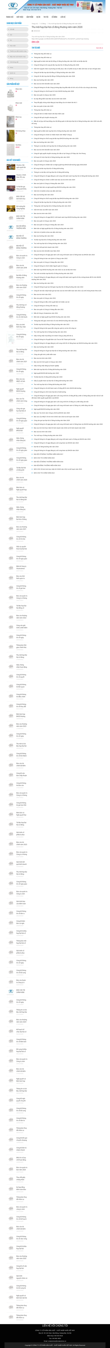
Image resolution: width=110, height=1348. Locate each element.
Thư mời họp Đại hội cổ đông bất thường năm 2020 (49, 384)
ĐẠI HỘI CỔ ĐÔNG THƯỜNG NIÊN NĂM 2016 (47, 461)
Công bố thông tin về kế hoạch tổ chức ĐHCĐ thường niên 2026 (53, 91)
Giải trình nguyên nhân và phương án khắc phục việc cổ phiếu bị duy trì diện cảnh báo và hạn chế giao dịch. (66, 69)
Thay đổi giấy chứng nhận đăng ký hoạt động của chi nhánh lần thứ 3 (54, 102)
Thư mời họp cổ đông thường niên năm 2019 (47, 435)
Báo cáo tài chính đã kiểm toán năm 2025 (46, 84)
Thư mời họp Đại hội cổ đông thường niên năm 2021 (49, 332)
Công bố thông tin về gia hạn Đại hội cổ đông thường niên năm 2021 (54, 350)
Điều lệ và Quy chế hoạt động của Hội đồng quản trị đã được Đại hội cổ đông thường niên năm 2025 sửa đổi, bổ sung (67, 122)
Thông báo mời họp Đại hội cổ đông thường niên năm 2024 (51, 206)
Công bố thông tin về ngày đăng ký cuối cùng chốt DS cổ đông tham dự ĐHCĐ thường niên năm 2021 (64, 343)
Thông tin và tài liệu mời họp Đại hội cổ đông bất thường (50, 172)
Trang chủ (9, 17)
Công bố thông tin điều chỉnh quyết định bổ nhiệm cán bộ (50, 302)
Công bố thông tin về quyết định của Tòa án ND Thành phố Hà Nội (53, 339)
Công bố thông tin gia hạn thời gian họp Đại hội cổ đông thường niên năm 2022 (57, 287)
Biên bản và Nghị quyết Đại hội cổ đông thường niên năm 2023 (52, 228)
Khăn (10, 67)
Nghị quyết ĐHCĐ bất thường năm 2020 (45, 373)
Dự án (38, 17)
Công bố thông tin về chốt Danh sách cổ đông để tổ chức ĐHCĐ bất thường (56, 388)
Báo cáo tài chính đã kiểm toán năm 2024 (46, 150)
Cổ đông (54, 17)
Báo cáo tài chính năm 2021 (41, 294)
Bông (10, 78)
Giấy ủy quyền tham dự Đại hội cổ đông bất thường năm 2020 (52, 380)
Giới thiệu (20, 17)
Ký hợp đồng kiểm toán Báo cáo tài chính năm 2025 (49, 99)
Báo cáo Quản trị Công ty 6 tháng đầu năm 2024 (48, 183)
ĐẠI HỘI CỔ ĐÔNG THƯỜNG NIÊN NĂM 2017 (47, 454)
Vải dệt (11, 29)
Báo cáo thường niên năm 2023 (43, 195)
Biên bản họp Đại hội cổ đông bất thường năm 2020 (49, 369)
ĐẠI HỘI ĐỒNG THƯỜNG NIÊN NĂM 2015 (46, 465)
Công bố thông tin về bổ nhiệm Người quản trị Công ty (50, 266)
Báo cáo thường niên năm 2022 (43, 236)
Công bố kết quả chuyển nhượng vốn (44, 117)
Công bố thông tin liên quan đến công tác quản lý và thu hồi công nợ (54, 328)
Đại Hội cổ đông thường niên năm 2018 (45, 446)
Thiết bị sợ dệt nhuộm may (17, 51)
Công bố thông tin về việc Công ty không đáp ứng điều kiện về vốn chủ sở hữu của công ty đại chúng (64, 87)
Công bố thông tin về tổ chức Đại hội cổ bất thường (49, 392)
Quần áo (11, 73)
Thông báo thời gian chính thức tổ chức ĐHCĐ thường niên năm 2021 (54, 320)
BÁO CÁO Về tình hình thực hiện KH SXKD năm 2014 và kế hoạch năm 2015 (57, 469)
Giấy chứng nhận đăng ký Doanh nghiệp (45, 365)
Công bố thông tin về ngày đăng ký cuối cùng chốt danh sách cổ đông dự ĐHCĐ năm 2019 (61, 439)
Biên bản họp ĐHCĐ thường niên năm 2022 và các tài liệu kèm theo (54, 269)
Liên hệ (62, 17)
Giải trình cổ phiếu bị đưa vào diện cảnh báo (46, 191)
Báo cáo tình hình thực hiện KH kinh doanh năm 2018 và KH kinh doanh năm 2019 (58, 428)
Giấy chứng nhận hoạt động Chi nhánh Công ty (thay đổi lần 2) (52, 335)
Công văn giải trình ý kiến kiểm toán (44, 354)
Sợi (10, 35)
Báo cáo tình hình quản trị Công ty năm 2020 (47, 362)
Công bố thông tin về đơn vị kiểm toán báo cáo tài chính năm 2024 (53, 180)
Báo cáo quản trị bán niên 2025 (42, 106)
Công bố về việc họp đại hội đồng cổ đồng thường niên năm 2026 (53, 76)
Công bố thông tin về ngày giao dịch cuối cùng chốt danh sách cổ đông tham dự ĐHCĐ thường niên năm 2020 (67, 424)
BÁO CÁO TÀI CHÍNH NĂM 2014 (43, 473)
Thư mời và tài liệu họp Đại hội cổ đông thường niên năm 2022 (52, 273)
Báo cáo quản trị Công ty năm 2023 (44, 221)
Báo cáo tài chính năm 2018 (41, 431)
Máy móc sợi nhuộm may (17, 56)
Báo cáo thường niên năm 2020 (43, 347)
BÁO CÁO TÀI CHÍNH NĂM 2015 (43, 458)
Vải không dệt (13, 62)
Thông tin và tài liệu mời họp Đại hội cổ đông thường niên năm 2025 (54, 146)
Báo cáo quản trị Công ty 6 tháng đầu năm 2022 (48, 262)
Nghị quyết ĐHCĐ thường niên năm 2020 (46, 409)
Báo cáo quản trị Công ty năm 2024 (44, 161)
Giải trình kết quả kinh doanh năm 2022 (45, 247)
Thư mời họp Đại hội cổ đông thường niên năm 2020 (64, 23)
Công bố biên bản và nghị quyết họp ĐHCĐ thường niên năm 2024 (53, 187)
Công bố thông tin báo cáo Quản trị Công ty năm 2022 (49, 258)
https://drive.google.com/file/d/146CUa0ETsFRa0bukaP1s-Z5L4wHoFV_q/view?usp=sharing (60, 39)
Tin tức (46, 17)
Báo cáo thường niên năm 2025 (43, 80)
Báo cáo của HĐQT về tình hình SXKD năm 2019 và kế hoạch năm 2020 (55, 416)
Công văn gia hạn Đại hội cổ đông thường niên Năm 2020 (51, 420)
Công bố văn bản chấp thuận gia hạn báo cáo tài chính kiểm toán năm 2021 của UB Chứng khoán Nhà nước (66, 290)
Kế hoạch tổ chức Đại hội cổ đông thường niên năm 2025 (51, 157)
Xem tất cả (99, 48)
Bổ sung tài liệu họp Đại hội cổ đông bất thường (48, 168)
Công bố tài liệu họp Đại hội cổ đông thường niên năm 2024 (51, 202)
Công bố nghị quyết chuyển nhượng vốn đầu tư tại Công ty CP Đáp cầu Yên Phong (59, 153)
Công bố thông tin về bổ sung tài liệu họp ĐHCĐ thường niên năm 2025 (55, 138)
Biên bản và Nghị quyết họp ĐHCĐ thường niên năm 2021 (51, 317)
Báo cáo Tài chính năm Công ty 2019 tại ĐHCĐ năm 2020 (51, 413)
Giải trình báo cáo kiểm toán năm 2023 (45, 210)
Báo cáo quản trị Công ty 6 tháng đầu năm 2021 (48, 309)
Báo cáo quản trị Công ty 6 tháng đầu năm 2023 (48, 225)
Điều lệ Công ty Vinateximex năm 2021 (45, 313)
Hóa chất (11, 45)
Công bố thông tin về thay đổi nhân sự (45, 305)
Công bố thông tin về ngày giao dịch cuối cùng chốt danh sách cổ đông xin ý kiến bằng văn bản (62, 405)
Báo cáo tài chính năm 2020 (41, 358)
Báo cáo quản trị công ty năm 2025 (44, 95)
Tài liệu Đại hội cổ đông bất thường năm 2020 (47, 377)
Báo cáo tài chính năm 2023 (41, 213)
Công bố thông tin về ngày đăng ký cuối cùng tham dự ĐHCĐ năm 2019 (55, 443)
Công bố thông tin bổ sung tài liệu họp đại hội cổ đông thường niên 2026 (55, 65)
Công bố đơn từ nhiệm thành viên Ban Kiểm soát (48, 114)
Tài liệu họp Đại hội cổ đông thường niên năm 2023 (49, 240)
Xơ (10, 40)
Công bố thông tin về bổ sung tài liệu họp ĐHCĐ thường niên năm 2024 (55, 198)
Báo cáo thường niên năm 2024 (43, 142)
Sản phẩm (29, 17)
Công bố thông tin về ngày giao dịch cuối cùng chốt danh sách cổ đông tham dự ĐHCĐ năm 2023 (63, 255)
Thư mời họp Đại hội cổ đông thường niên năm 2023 (49, 243)
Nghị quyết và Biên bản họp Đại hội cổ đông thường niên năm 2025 (54, 131)
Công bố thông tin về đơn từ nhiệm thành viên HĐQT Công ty (52, 135)
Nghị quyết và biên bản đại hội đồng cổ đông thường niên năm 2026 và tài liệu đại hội (59, 61)
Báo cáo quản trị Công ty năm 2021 (44, 298)
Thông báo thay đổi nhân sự (41, 54)
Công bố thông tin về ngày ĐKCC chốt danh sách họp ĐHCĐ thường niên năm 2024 (59, 217)
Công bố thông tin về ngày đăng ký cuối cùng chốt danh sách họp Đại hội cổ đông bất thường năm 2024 (65, 176)
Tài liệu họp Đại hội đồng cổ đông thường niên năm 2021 (51, 324)
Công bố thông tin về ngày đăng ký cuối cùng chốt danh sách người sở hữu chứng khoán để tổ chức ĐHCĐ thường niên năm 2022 (66, 278)
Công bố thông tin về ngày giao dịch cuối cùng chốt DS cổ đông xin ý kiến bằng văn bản (60, 401)
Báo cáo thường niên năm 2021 (43, 283)
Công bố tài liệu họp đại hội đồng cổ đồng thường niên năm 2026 (53, 72)
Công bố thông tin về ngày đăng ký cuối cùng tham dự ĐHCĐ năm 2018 (55, 450)
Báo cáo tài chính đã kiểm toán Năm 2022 (46, 251)
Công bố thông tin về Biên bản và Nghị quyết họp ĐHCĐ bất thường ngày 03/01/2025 (59, 165)
